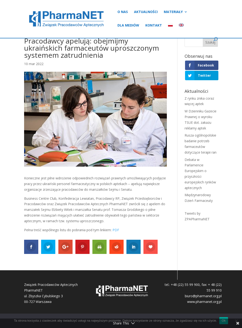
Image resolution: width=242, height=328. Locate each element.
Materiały (173, 12)
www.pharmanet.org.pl (204, 301)
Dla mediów (128, 25)
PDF (115, 230)
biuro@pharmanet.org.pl (203, 296)
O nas (122, 12)
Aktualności (146, 12)
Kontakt (153, 25)
